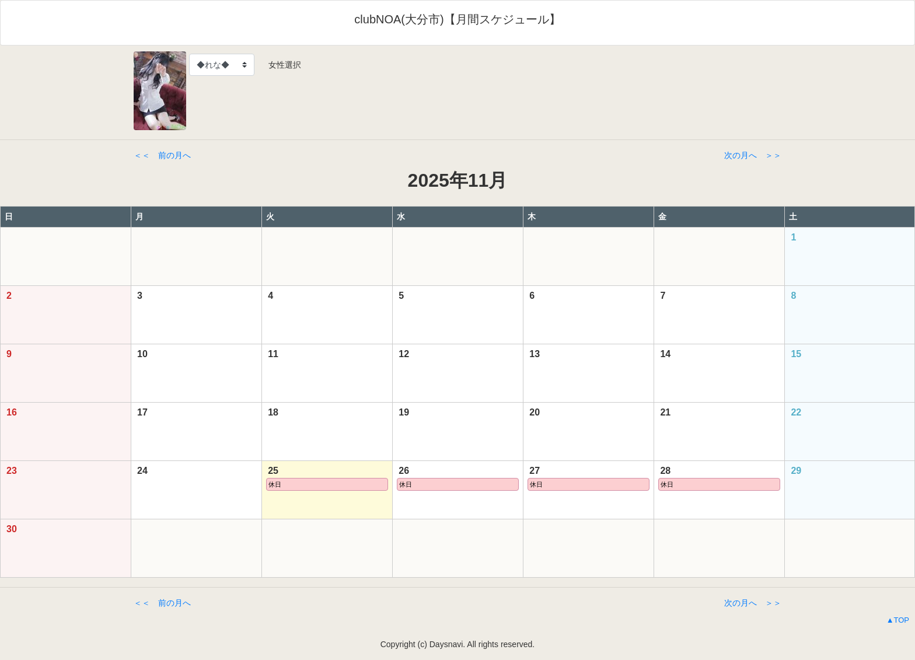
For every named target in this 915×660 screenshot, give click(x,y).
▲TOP (897, 620)
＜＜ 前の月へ (162, 155)
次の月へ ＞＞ (752, 155)
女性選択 (280, 64)
